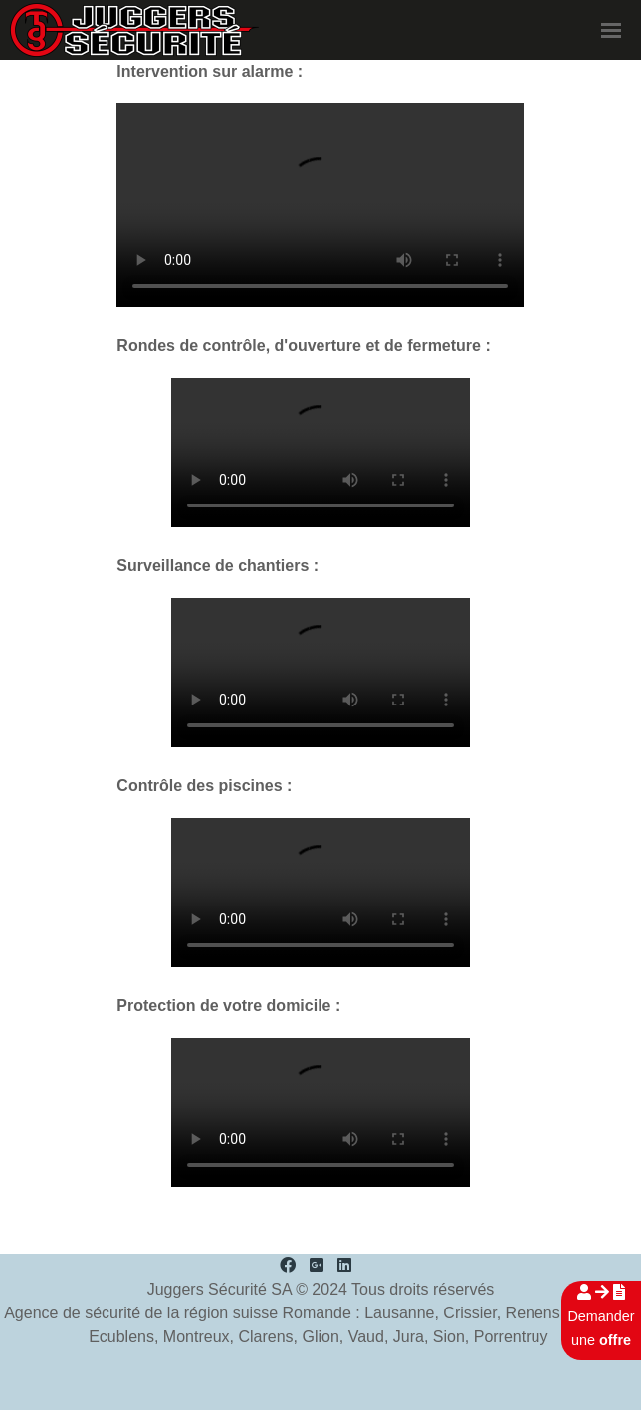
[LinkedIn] (344, 1265)
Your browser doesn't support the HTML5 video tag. (320, 205)
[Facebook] (288, 1265)
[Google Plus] (316, 1265)
